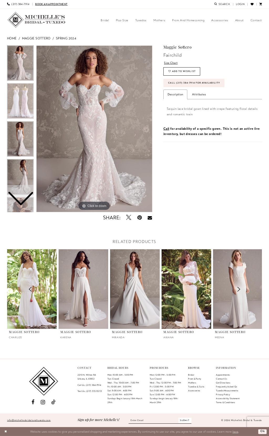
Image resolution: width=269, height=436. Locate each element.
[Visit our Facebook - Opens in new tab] (33, 402)
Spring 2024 (66, 38)
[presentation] (83, 289)
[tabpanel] (94, 129)
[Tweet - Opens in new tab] (129, 217)
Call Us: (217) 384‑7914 (89, 385)
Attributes (199, 95)
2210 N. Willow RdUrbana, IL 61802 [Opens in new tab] (86, 376)
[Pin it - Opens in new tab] (139, 218)
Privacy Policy (223, 394)
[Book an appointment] (51, 4)
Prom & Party (194, 378)
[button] (240, 4)
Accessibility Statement (228, 398)
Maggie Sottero (36, 38)
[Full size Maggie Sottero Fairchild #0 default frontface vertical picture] (94, 129)
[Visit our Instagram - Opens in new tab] (43, 402)
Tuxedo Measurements (227, 390)
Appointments (223, 374)
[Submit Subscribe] (186, 420)
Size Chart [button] (171, 63)
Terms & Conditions (225, 402)
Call (166, 130)
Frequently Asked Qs (226, 386)
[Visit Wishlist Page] (251, 4)
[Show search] (222, 4)
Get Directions (223, 382)
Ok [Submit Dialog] (262, 431)
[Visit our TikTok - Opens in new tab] (53, 402)
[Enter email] (160, 420)
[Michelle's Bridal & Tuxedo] (36, 20)
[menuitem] (18, 4)
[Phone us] (18, 4)
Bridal (191, 374)
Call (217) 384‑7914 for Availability (195, 83)
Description (175, 95)
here (235, 431)
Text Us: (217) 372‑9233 (89, 391)
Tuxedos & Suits (196, 386)
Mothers (192, 382)
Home (12, 38)
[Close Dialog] (5, 431)
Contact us (221, 378)
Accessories (194, 390)
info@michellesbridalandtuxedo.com (29, 420)
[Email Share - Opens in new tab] (149, 217)
